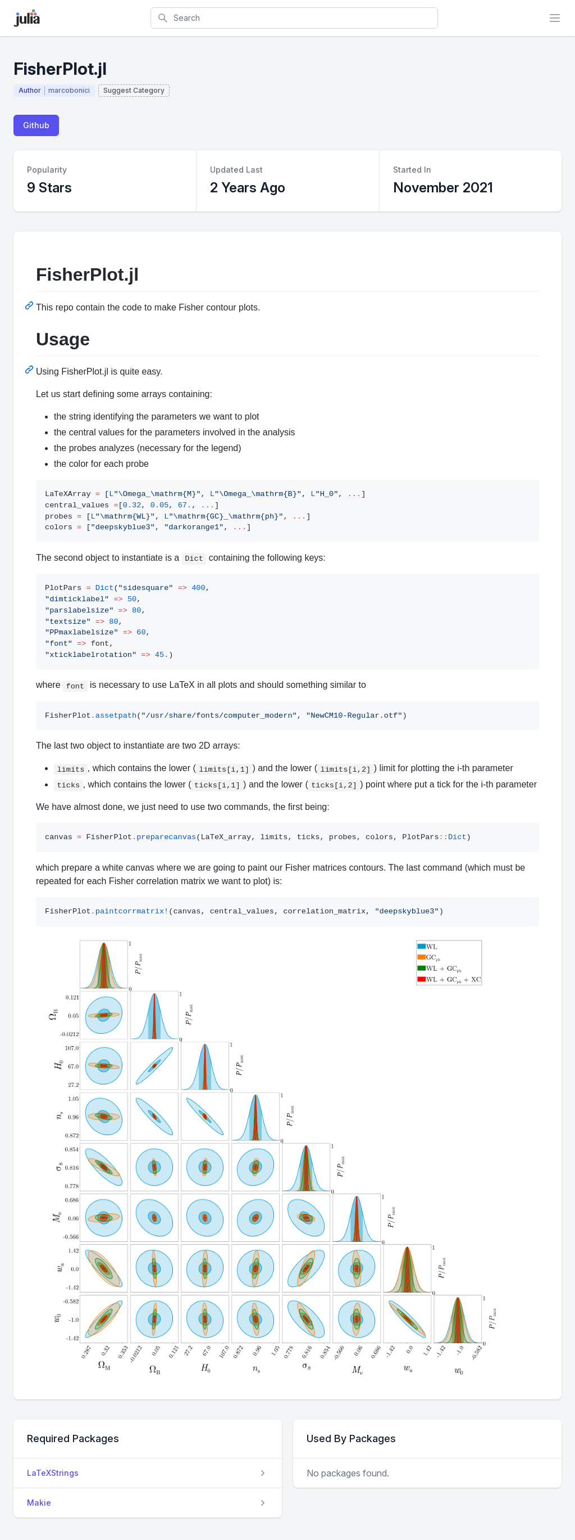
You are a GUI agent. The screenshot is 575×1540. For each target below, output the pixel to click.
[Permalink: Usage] (30, 369)
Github (36, 125)
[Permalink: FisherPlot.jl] (30, 305)
